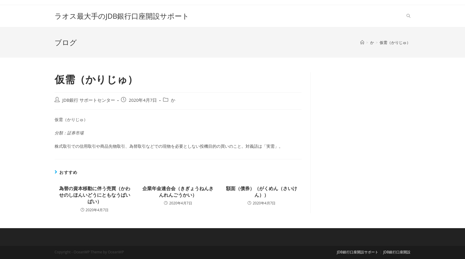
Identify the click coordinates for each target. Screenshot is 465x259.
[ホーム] (362, 42)
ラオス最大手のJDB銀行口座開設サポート (122, 16)
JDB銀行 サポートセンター (88, 100)
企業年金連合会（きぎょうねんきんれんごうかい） (178, 191)
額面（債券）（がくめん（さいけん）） (261, 191)
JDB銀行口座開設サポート (357, 252)
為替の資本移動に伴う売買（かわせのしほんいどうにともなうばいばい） (94, 195)
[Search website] (408, 16)
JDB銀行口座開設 (396, 252)
